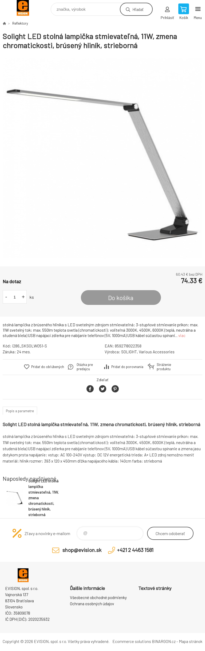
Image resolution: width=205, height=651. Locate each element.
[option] (102, 158)
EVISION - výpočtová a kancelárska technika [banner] (26, 8)
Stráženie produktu (164, 367)
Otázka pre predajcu (85, 367)
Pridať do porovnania (127, 367)
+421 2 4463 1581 (135, 550)
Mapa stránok (190, 641)
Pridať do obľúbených (47, 367)
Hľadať (137, 9)
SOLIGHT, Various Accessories (148, 351)
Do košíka (120, 297)
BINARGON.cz (164, 641)
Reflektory (20, 23)
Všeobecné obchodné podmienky (98, 597)
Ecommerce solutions (131, 641)
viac (182, 335)
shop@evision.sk (81, 550)
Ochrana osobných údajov (92, 603)
